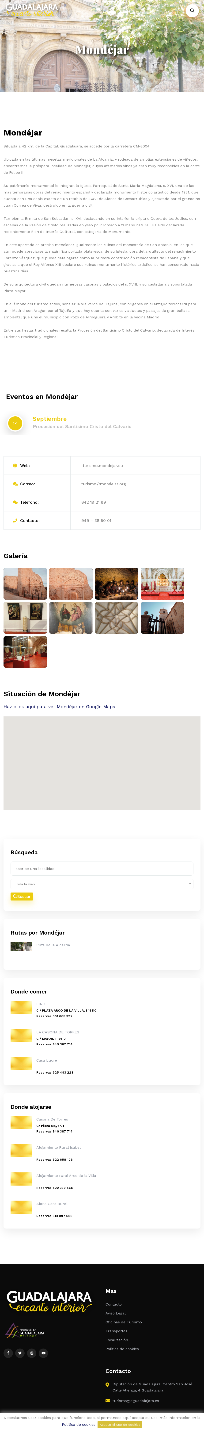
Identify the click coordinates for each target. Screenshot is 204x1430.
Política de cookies (78, 1424)
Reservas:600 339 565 (54, 1188)
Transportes (116, 1331)
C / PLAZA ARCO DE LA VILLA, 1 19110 (66, 1011)
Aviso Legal (116, 1313)
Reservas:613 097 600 (54, 1216)
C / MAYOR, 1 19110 (51, 1039)
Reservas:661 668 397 (54, 1016)
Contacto (114, 1304)
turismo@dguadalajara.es (136, 1401)
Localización (117, 1340)
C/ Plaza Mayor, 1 (50, 1126)
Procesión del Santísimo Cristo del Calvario (82, 427)
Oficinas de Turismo (124, 1322)
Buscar (22, 896)
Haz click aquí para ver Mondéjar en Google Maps (59, 707)
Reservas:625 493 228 (54, 1073)
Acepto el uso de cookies (120, 1424)
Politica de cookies (122, 1349)
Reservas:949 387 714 (54, 1045)
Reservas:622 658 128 (54, 1160)
